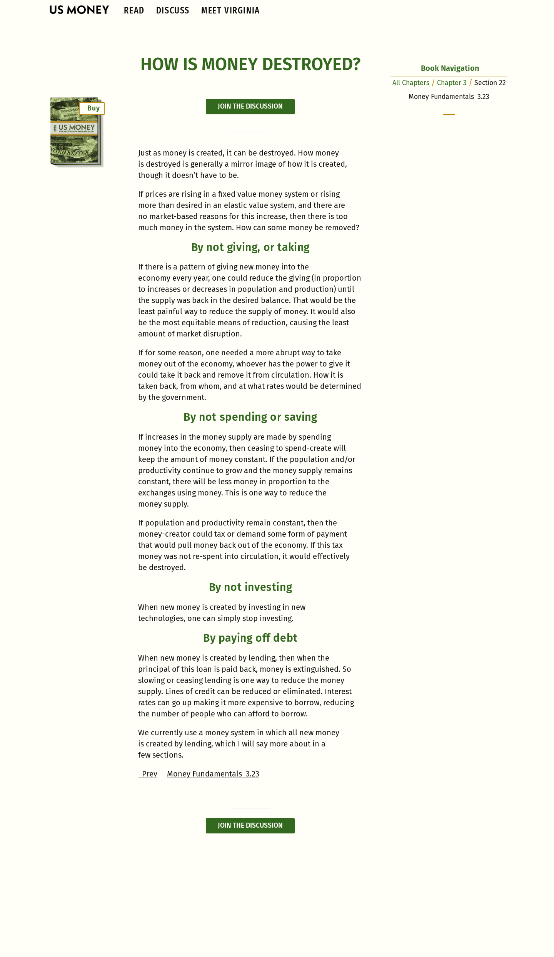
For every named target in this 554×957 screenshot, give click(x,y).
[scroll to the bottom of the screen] (449, 114)
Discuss (173, 10)
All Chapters (410, 83)
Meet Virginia (230, 10)
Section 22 (490, 83)
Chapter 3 (452, 83)
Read (134, 10)
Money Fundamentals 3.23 (213, 773)
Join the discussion (250, 106)
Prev (147, 773)
